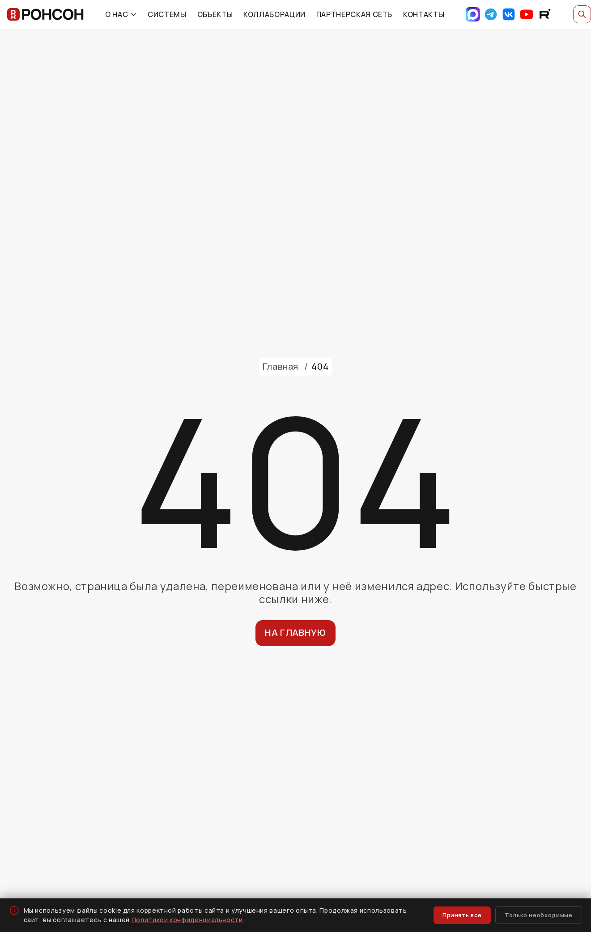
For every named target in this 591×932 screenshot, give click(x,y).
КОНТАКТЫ (423, 14)
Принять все (462, 915)
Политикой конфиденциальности (187, 919)
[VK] (509, 14)
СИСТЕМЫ (167, 14)
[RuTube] (544, 14)
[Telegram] (491, 14)
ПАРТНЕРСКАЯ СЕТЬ (354, 14)
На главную (295, 632)
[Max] (473, 14)
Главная (280, 366)
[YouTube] (526, 14)
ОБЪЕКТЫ (215, 14)
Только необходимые (539, 915)
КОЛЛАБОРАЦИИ (274, 14)
